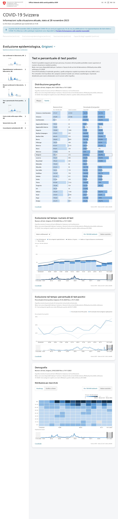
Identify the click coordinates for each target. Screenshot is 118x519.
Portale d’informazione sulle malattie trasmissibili (72, 31)
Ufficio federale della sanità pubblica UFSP (43, 2)
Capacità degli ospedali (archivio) (86, 36)
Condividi (38, 207)
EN (114, 2)
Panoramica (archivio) (11, 36)
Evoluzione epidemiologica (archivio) (36, 36)
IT (108, 2)
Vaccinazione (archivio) (62, 36)
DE (102, 2)
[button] (48, 46)
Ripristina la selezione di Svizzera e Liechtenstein (15, 49)
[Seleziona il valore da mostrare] (43, 234)
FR (105, 2)
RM (111, 2)
